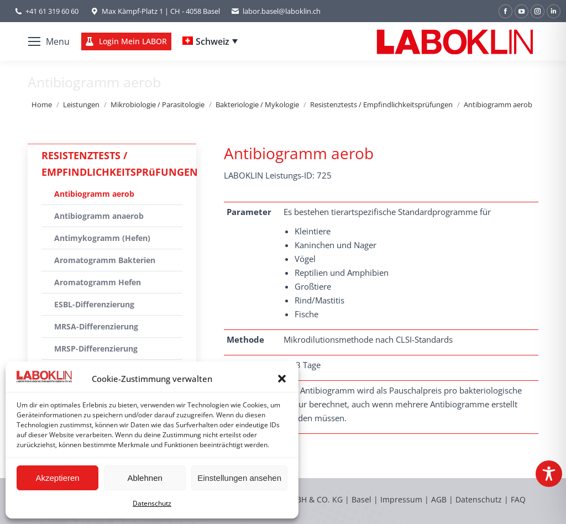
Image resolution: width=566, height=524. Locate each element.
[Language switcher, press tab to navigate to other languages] (210, 41)
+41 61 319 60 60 (51, 11)
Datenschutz (152, 503)
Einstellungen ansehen (239, 478)
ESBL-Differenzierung (94, 304)
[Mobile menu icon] (49, 41)
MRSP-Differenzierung (96, 348)
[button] (281, 378)
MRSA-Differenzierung (96, 326)
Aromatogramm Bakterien (104, 260)
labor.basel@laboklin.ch (276, 11)
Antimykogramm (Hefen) (102, 238)
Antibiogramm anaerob (99, 216)
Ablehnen (144, 478)
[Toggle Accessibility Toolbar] (548, 473)
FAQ (518, 499)
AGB (440, 499)
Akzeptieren (57, 478)
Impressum (401, 499)
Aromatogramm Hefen (97, 282)
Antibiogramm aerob (94, 193)
